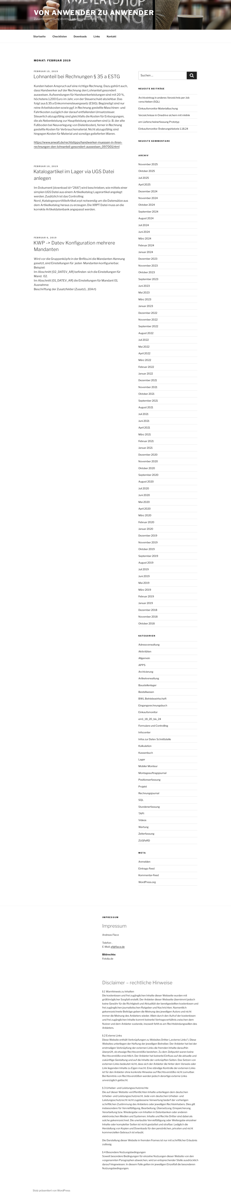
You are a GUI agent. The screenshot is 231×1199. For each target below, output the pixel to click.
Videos (142, 820)
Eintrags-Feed (146, 868)
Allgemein (144, 658)
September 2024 (148, 211)
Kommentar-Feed (148, 875)
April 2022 (144, 353)
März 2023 (144, 299)
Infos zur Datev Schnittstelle (154, 739)
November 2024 (148, 198)
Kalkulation (144, 745)
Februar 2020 (146, 522)
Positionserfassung (149, 779)
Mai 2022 (143, 346)
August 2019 (145, 562)
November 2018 (148, 616)
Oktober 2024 (146, 204)
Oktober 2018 (146, 623)
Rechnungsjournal (148, 793)
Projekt (142, 786)
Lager (141, 759)
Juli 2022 (143, 339)
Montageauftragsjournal (152, 772)
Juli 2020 (143, 488)
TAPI (141, 813)
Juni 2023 (144, 285)
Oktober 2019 (146, 549)
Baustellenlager (147, 685)
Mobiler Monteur (148, 766)
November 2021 (147, 387)
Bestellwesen (146, 691)
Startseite (39, 36)
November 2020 (148, 461)
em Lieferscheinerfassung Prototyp (158, 121)
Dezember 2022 (147, 312)
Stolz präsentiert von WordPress (51, 1190)
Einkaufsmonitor (148, 712)
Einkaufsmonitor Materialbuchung (158, 108)
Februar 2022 (146, 366)
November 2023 (148, 265)
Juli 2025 (143, 177)
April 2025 (144, 184)
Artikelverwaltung (148, 678)
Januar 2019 (145, 603)
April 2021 (144, 427)
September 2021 (148, 400)
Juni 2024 (144, 231)
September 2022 (148, 326)
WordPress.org (147, 882)
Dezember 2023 (147, 258)
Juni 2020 (144, 495)
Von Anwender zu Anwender (94, 13)
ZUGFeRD (144, 840)
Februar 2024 (146, 245)
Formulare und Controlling (153, 725)
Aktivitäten (144, 651)
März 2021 (144, 434)
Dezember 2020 (148, 454)
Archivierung (145, 671)
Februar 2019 (146, 596)
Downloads (80, 36)
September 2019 (148, 555)
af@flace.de (118, 946)
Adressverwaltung (149, 644)
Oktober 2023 (146, 272)
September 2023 (148, 279)
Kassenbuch (145, 752)
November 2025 (148, 164)
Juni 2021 (143, 420)
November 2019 (148, 542)
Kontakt (111, 36)
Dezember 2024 (147, 191)
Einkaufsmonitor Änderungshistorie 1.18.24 (163, 128)
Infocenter (144, 732)
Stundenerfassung (149, 806)
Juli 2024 (143, 225)
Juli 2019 (143, 569)
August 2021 (145, 407)
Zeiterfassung (146, 833)
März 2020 (144, 515)
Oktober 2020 (146, 468)
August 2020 (146, 481)
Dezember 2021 (147, 380)
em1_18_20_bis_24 (149, 718)
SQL (140, 799)
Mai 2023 (144, 292)
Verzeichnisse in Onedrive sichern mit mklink (164, 115)
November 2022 (148, 319)
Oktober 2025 (146, 170)
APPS (141, 664)
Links (97, 36)
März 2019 (144, 589)
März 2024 (144, 238)
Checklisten (59, 36)
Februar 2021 (146, 441)
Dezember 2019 (147, 535)
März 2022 (144, 360)
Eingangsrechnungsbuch (152, 705)
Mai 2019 (143, 582)
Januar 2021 (145, 447)
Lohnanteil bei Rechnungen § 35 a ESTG (76, 76)
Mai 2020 (144, 501)
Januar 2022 (145, 373)
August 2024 (146, 218)
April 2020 (144, 508)
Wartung (143, 826)
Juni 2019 (144, 576)
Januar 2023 (145, 306)
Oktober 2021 (146, 393)
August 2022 (145, 333)
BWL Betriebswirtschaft (152, 698)
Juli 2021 (143, 413)
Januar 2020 (145, 528)
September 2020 (148, 474)
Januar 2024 (145, 252)
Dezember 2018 (147, 609)
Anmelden (144, 861)
